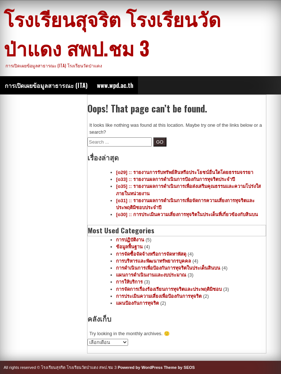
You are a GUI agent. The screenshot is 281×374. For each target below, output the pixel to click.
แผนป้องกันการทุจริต (137, 303)
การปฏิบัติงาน (130, 239)
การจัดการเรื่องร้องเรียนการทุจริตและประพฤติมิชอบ (169, 289)
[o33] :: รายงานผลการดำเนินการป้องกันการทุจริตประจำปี (175, 179)
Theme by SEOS (179, 367)
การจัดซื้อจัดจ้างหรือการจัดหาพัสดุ (151, 254)
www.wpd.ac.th (115, 85)
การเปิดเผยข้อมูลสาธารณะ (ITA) (46, 85)
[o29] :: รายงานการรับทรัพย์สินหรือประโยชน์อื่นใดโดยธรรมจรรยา (184, 172)
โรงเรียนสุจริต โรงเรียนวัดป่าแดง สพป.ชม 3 (112, 33)
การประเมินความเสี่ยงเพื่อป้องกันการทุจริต (159, 296)
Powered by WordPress (140, 367)
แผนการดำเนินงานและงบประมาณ (151, 275)
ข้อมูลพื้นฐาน (129, 246)
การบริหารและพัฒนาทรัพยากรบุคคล (153, 261)
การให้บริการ (129, 282)
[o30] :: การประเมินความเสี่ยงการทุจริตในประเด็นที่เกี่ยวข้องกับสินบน (187, 214)
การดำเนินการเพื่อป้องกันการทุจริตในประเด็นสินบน (168, 268)
